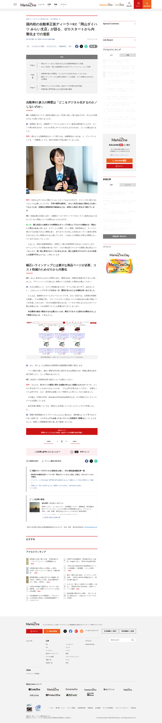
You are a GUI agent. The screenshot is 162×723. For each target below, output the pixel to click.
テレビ (68, 661)
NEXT (75, 441)
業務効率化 (62, 46)
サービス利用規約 (108, 708)
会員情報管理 (81, 708)
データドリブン (51, 46)
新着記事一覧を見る (119, 236)
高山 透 (37, 39)
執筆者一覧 (49, 664)
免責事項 (90, 708)
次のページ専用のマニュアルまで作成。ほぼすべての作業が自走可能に (62, 431)
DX (70, 46)
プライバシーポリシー (122, 708)
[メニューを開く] (15, 4)
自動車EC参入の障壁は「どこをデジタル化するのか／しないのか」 (64, 73)
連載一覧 (48, 661)
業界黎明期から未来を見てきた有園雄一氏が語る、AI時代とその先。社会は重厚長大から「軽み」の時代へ (44, 579)
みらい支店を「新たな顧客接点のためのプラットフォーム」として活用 (65, 67)
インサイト (49, 651)
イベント (63, 5)
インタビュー (70, 645)
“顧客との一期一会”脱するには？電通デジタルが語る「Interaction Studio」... (57, 485)
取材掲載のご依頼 (128, 632)
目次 (77, 57)
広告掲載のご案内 (110, 632)
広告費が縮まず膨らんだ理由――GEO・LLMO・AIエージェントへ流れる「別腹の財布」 (45, 570)
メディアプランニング (72, 658)
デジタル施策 (50, 658)
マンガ (68, 648)
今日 (111, 55)
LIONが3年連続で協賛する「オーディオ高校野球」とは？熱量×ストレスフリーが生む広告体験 (45, 589)
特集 (55, 5)
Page (32, 65)
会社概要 (97, 708)
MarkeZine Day (89, 645)
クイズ (68, 651)
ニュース (41, 4)
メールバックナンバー (119, 155)
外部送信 (133, 708)
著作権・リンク (60, 708)
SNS (67, 664)
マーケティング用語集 (32, 675)
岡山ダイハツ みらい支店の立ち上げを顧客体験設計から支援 (62, 63)
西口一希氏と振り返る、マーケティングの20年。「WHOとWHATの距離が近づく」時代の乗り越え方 (82, 577)
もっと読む (33, 488)
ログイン (119, 166)
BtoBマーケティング (52, 654)
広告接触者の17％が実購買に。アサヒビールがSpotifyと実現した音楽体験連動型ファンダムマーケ (44, 598)
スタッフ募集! (71, 708)
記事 (49, 5)
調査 (67, 654)
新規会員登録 (119, 161)
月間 (127, 55)
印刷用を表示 (32, 461)
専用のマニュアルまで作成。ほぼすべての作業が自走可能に (62, 86)
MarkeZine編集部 (47, 39)
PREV (48, 441)
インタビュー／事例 (38, 46)
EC (28, 46)
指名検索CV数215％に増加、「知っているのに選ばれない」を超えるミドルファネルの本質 (81, 595)
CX (47, 648)
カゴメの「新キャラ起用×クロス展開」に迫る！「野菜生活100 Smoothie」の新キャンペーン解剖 (82, 586)
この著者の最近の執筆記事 (51, 517)
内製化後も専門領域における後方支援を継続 (56, 89)
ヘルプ (51, 708)
